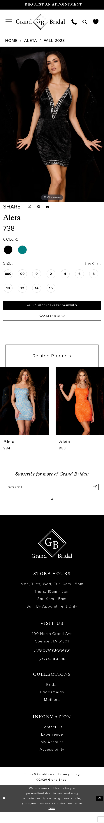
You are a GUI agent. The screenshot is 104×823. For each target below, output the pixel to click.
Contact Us (52, 738)
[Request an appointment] (52, 5)
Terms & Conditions (39, 785)
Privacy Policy (69, 785)
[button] (9, 22)
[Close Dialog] (4, 809)
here (52, 819)
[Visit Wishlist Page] (95, 21)
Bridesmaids (52, 703)
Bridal (52, 696)
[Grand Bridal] (40, 22)
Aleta (30, 40)
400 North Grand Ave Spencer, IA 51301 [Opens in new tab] (52, 649)
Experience (52, 745)
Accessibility (52, 761)
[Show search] (85, 21)
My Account (52, 753)
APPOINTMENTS (52, 662)
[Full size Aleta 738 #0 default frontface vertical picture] (52, 124)
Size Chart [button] (91, 265)
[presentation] (24, 409)
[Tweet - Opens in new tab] (30, 208)
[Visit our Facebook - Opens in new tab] (52, 510)
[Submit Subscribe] (94, 495)
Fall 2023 (54, 40)
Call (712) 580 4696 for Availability (52, 309)
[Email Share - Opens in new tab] (52, 208)
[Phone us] (74, 21)
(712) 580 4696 (52, 670)
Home (11, 40)
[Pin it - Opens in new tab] (41, 208)
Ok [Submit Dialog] (98, 809)
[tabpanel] (52, 124)
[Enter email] (51, 495)
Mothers (52, 711)
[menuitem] (9, 22)
